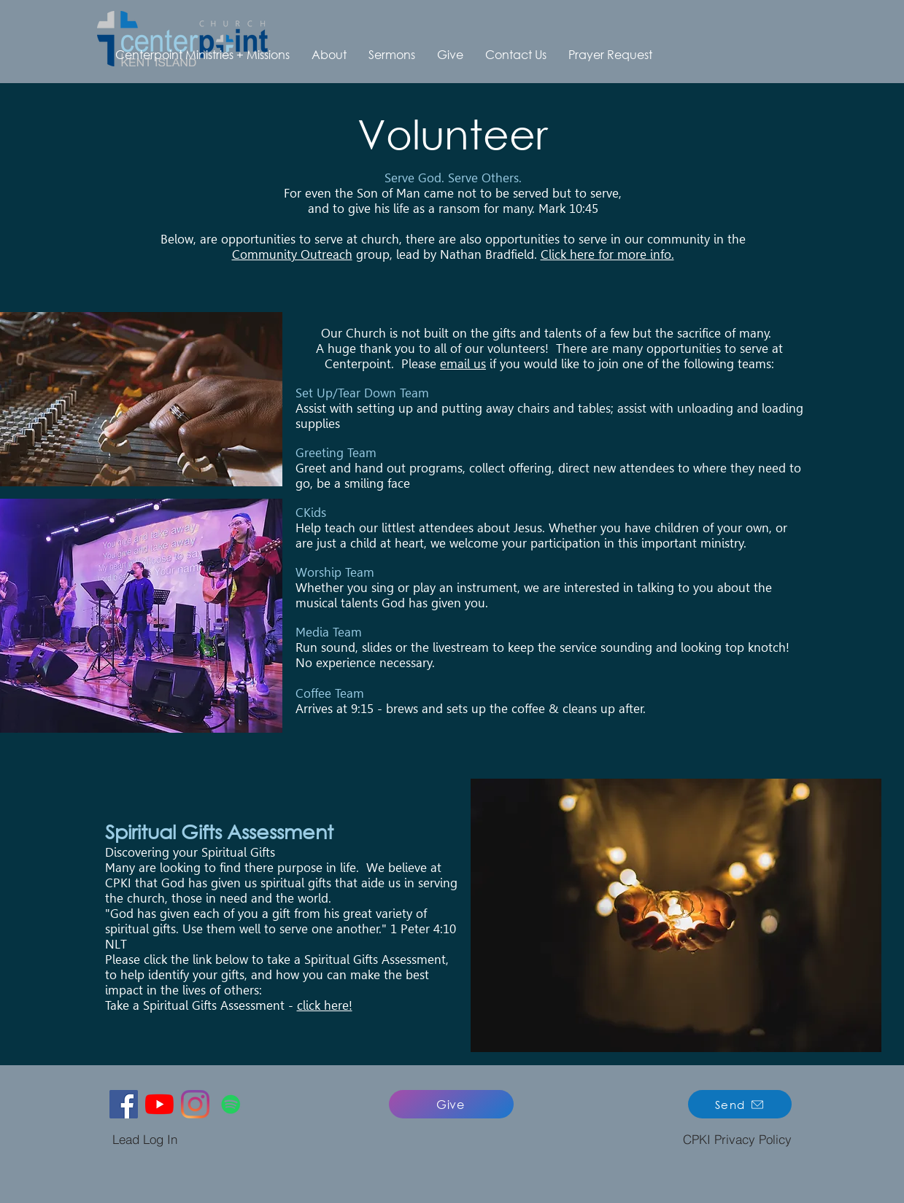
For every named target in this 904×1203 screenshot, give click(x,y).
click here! (324, 1005)
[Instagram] (195, 1104)
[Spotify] (231, 1104)
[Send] (740, 1104)
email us (463, 364)
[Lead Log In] (144, 1139)
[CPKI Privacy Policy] (737, 1139)
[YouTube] (159, 1104)
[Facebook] (123, 1104)
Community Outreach (292, 254)
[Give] (451, 1104)
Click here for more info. (607, 254)
